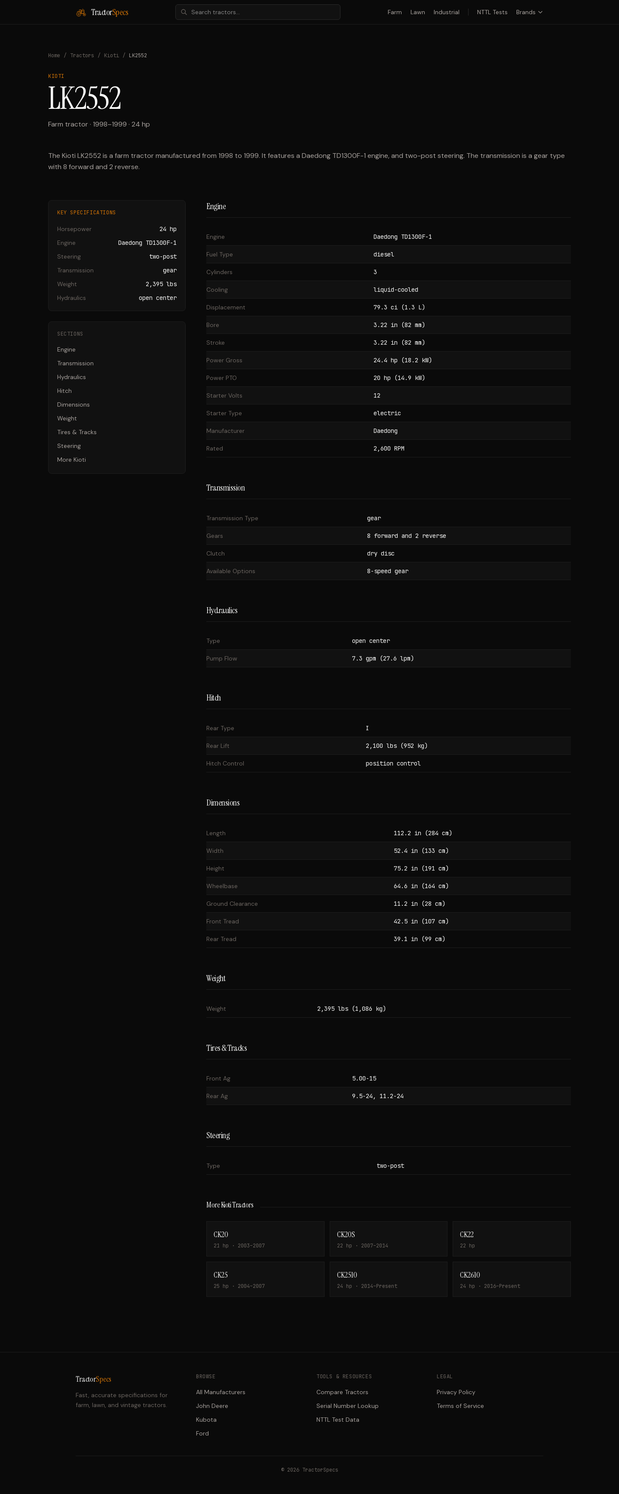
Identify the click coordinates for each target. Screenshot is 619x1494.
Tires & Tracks (77, 432)
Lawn (418, 12)
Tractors (82, 55)
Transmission (75, 363)
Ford (202, 1433)
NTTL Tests (492, 12)
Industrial (447, 12)
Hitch (64, 391)
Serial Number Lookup (347, 1406)
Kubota (206, 1419)
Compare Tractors (342, 1392)
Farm (395, 12)
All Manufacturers (220, 1392)
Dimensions (73, 404)
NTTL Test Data (337, 1419)
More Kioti (71, 459)
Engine (66, 349)
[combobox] (257, 12)
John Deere (212, 1406)
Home (54, 55)
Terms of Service (460, 1406)
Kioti (111, 55)
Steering (69, 446)
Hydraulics (71, 377)
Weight (67, 418)
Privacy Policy (456, 1392)
